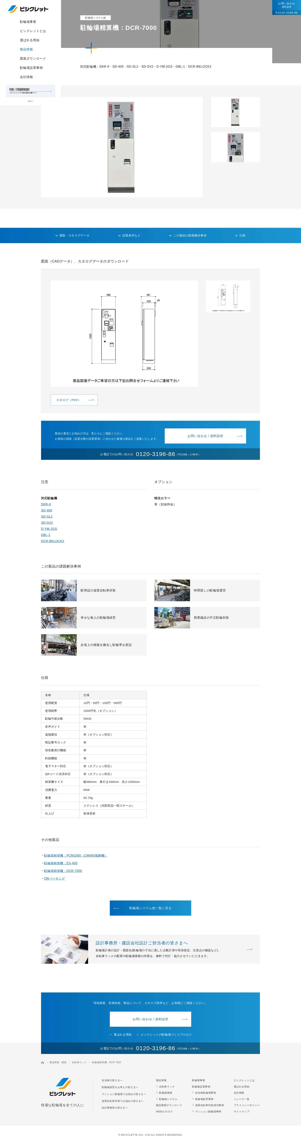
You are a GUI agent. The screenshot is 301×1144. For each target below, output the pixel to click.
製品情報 (26, 49)
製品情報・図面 (58, 1062)
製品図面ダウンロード (169, 1105)
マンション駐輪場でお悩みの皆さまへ (124, 1094)
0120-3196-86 (288, 12)
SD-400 (46, 510)
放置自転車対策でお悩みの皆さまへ (123, 1101)
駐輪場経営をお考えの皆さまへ (120, 1087)
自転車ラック (79, 1062)
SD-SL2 (47, 516)
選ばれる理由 (30, 40)
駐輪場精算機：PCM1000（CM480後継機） (76, 855)
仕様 (242, 235)
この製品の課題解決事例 (189, 235)
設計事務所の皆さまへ (115, 1107)
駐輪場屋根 (165, 1092)
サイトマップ (242, 1111)
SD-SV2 (47, 522)
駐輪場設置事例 (31, 67)
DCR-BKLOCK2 (52, 541)
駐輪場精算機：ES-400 (61, 863)
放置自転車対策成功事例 (209, 1105)
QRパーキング (54, 878)
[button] (235, 112)
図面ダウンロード (33, 58)
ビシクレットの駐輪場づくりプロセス (164, 1034)
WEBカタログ (164, 1111)
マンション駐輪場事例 (208, 1111)
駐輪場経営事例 (204, 1099)
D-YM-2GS (49, 529)
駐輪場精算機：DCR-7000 (63, 871)
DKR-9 (46, 504)
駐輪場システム (168, 1099)
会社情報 (26, 77)
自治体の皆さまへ (112, 1080)
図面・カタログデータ (74, 235)
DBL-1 (45, 535)
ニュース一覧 (242, 1099)
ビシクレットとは (33, 31)
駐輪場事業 (28, 21)
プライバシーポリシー (247, 1105)
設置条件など (131, 235)
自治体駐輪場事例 (205, 1092)
